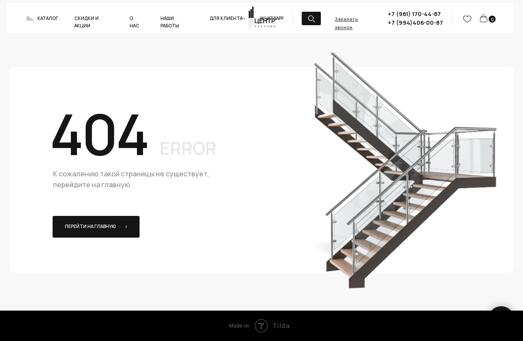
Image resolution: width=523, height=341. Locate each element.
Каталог (47, 18)
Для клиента (226, 18)
